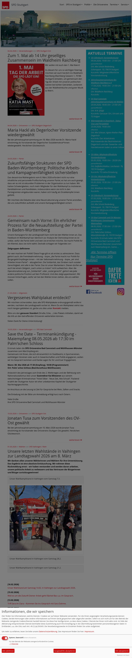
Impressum (89, 631)
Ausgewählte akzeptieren (64, 651)
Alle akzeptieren (122, 651)
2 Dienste (13, 644)
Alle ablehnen (8, 651)
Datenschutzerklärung (48, 631)
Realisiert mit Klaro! (123, 655)
